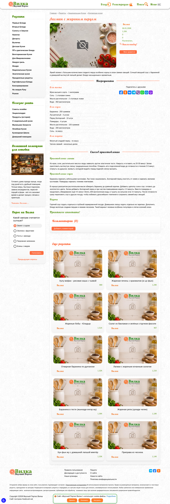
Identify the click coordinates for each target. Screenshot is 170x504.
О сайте (93, 473)
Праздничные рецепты (22, 78)
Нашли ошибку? (128, 44)
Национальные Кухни (21, 70)
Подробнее (111, 496)
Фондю (15, 66)
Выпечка (16, 43)
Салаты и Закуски (20, 31)
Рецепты (62, 13)
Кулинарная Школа (20, 133)
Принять (72, 500)
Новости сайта (96, 476)
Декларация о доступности (75, 473)
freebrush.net (27, 499)
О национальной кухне (22, 121)
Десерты (16, 39)
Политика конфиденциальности (103, 479)
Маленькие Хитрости (21, 125)
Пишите (93, 470)
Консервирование (20, 86)
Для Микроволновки (21, 58)
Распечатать (127, 41)
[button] (3, 500)
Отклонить (84, 500)
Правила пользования (73, 470)
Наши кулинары (71, 476)
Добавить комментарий (63, 229)
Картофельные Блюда (22, 82)
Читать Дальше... (20, 203)
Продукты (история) (21, 117)
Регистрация (120, 4)
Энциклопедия (18, 113)
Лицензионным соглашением (76, 485)
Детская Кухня (18, 46)
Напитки (16, 35)
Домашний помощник (21, 137)
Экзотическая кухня (21, 74)
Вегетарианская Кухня (22, 54)
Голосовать (36, 253)
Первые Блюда (19, 23)
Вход (104, 4)
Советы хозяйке (19, 109)
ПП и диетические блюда (23, 50)
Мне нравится (129, 52)
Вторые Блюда (19, 27)
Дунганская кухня (95, 13)
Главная (53, 13)
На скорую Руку (19, 90)
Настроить (97, 500)
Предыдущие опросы (27, 259)
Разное (15, 94)
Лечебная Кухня (19, 129)
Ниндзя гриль (18, 62)
